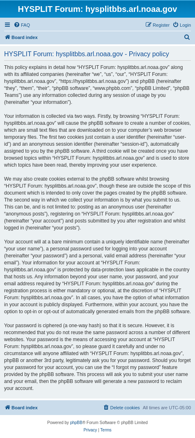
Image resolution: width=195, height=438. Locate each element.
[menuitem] (22, 25)
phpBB (76, 422)
